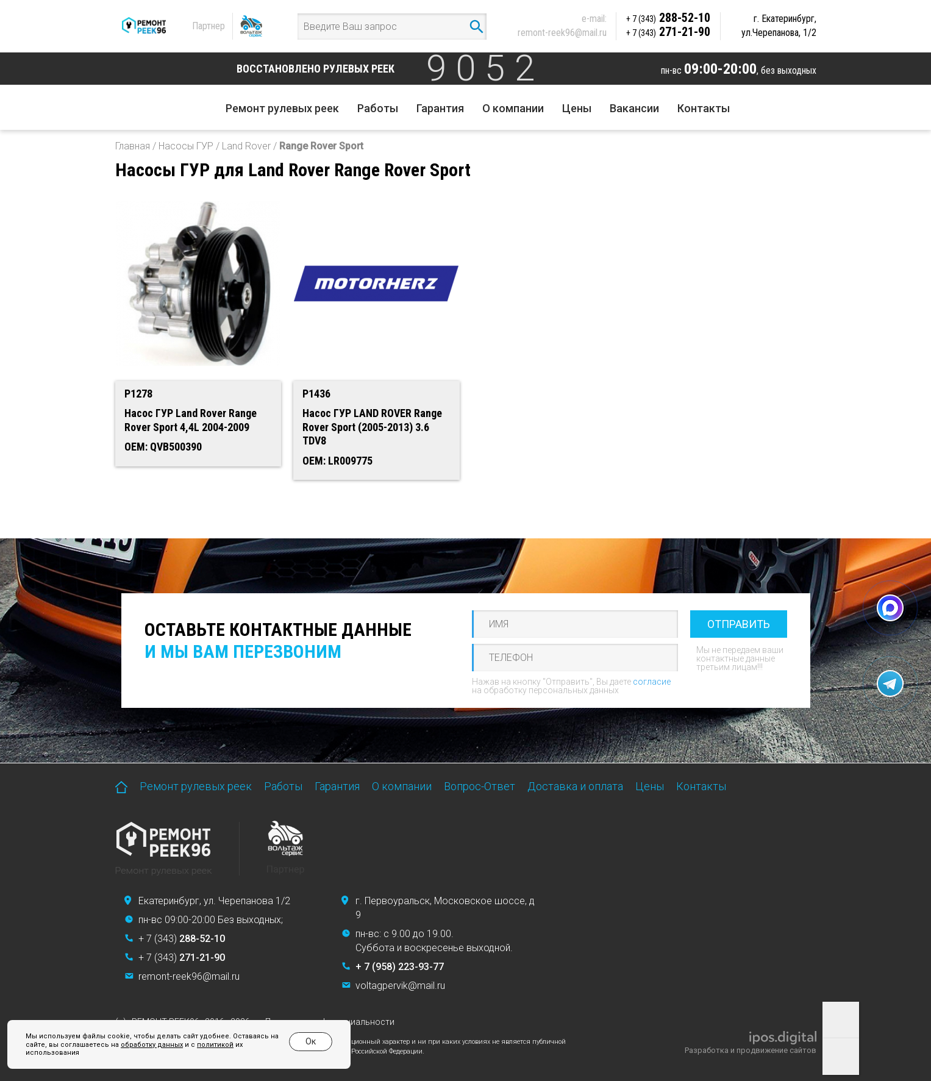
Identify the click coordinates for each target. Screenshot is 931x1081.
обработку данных (152, 1045)
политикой (215, 1045)
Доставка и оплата (575, 786)
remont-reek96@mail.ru (562, 32)
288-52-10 (668, 17)
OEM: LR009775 (337, 460)
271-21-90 (668, 31)
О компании (513, 108)
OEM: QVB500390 (163, 446)
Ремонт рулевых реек (282, 108)
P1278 (138, 393)
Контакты (703, 108)
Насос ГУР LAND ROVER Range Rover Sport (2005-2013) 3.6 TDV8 (372, 427)
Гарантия (440, 108)
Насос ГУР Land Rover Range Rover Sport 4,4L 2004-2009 (190, 420)
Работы (377, 108)
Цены (576, 108)
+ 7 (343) (181, 938)
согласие (652, 682)
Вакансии (634, 108)
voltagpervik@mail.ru (400, 985)
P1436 (316, 393)
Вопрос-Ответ (479, 786)
